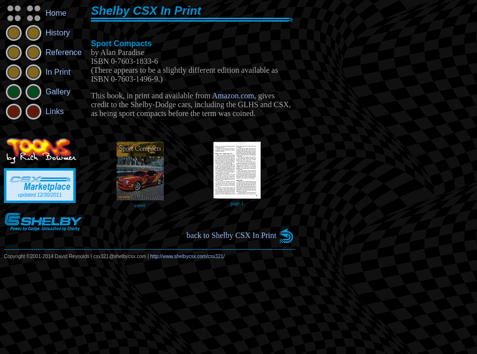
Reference (43, 52)
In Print (37, 72)
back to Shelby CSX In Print (231, 235)
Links (34, 111)
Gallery (37, 92)
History (37, 33)
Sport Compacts (121, 43)
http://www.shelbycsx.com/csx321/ (187, 256)
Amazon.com (233, 95)
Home (35, 13)
